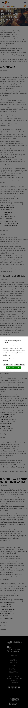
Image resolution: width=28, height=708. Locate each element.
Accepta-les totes (13, 367)
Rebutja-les (8, 364)
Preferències (19, 364)
